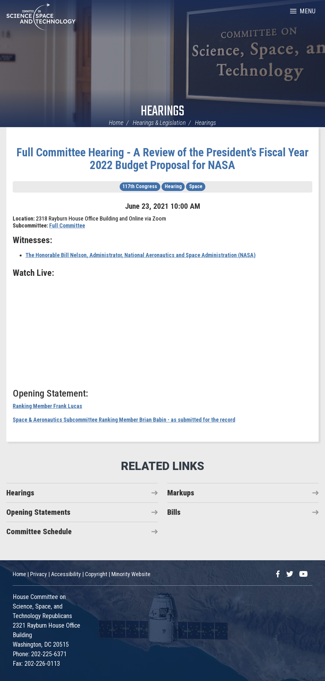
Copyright (96, 574)
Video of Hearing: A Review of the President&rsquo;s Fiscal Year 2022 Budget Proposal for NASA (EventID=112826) (162, 332)
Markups (180, 492)
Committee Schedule (39, 531)
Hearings (162, 112)
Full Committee (67, 225)
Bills (174, 512)
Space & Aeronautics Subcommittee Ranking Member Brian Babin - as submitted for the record (124, 419)
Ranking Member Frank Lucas (47, 406)
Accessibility (66, 574)
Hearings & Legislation (159, 122)
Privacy (38, 574)
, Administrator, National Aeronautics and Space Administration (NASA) (140, 255)
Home (116, 122)
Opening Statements (38, 512)
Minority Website (130, 574)
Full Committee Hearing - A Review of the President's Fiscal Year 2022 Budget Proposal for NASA (162, 159)
